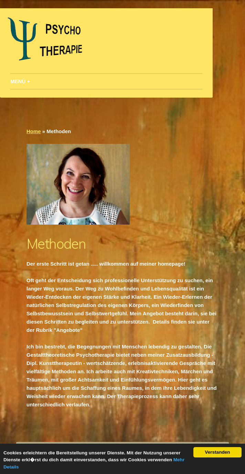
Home (33, 131)
